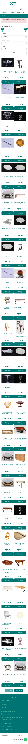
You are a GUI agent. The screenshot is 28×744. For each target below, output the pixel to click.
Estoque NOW (22, 739)
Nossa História (4, 705)
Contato (4, 12)
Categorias (3, 704)
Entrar (12, 12)
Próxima (18, 690)
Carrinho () (20, 12)
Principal (3, 702)
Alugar (7, 82)
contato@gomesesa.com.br (9, 711)
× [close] (24, 20)
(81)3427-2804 (6, 714)
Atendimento (4, 710)
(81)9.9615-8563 (6, 713)
